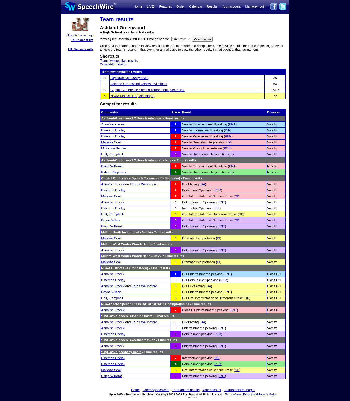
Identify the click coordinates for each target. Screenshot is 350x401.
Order (180, 6)
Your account (231, 6)
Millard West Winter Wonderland (126, 244)
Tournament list (82, 40)
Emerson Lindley (113, 130)
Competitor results (113, 64)
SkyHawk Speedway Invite (129, 78)
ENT (232, 124)
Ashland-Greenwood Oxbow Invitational (138, 84)
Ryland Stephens (113, 172)
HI (231, 154)
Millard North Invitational (120, 232)
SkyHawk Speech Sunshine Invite (127, 316)
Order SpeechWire (155, 390)
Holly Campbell (112, 154)
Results (212, 6)
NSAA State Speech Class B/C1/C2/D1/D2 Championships (145, 304)
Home (138, 6)
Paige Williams (111, 166)
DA (203, 184)
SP (237, 196)
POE (227, 148)
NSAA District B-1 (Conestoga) (132, 96)
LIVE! (151, 6)
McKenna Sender (113, 148)
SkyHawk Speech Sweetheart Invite (128, 340)
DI (229, 142)
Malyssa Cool (111, 142)
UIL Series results (80, 49)
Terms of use (233, 394)
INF (227, 130)
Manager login (255, 6)
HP (241, 214)
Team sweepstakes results (119, 60)
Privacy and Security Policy (260, 394)
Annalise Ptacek (112, 124)
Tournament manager (239, 390)
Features (165, 6)
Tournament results (186, 390)
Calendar (195, 6)
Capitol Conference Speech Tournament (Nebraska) (147, 90)
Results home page (80, 35)
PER (228, 136)
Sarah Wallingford (144, 184)
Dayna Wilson (111, 220)
